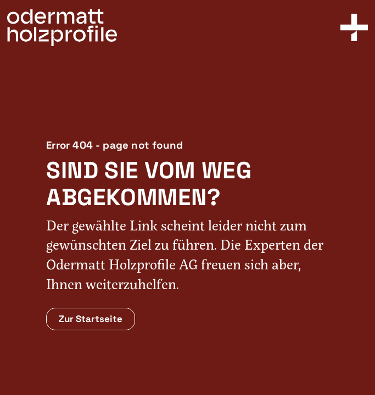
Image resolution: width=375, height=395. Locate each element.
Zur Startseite (90, 319)
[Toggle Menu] (354, 27)
